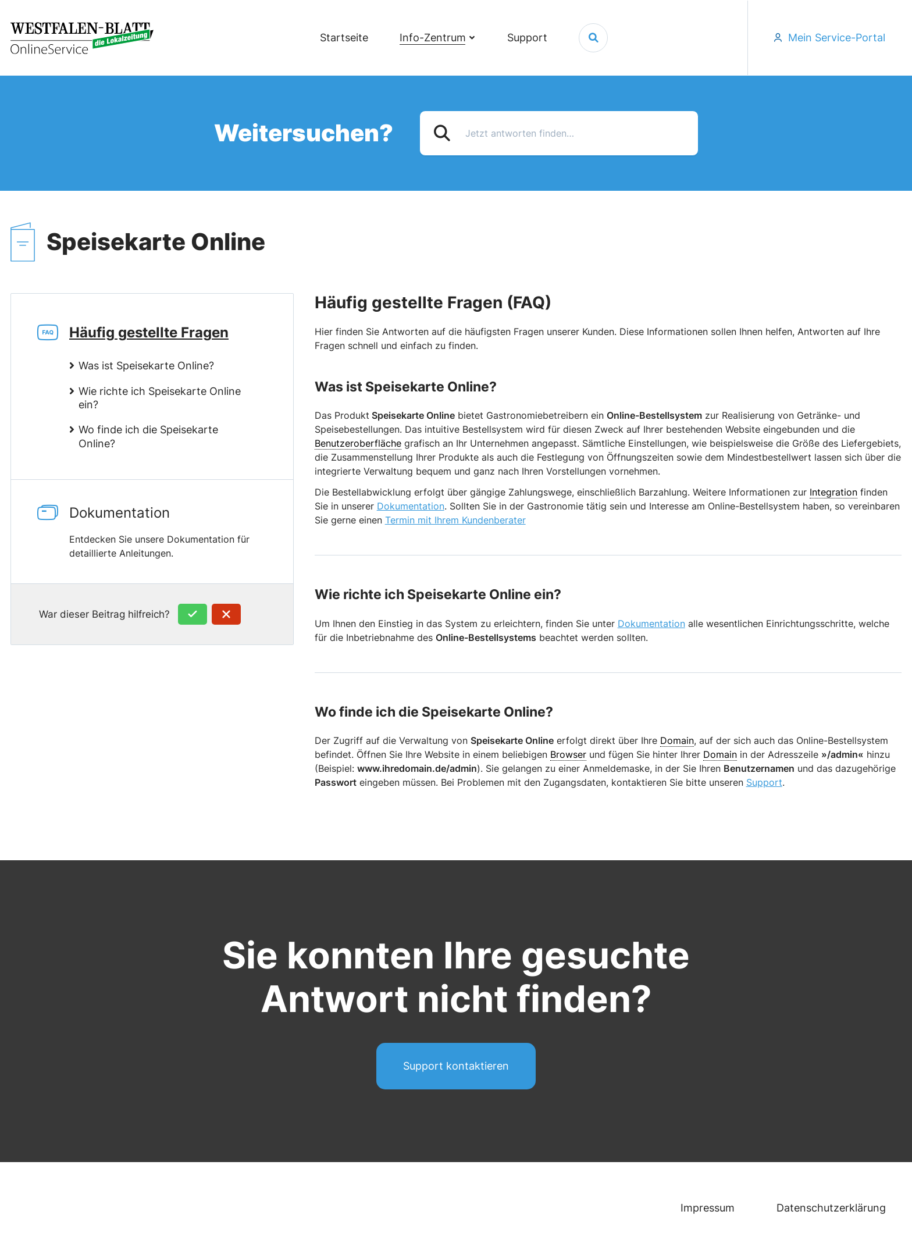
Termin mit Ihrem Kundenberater (455, 520)
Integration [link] (833, 492)
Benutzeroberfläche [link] (358, 443)
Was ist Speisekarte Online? (146, 365)
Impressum (708, 1208)
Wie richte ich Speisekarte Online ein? (160, 398)
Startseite (344, 37)
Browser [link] (568, 754)
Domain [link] (677, 740)
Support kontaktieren (456, 1066)
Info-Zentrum (433, 37)
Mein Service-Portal (836, 37)
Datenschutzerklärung (831, 1208)
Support (527, 37)
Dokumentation (181, 532)
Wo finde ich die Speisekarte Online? (148, 436)
